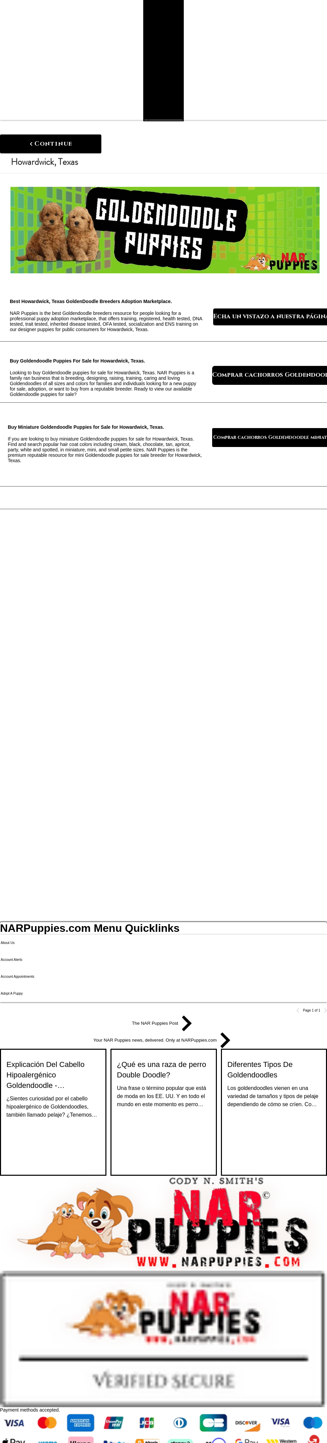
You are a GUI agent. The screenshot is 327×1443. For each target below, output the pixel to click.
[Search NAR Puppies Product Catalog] (159, 118)
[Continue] (50, 143)
